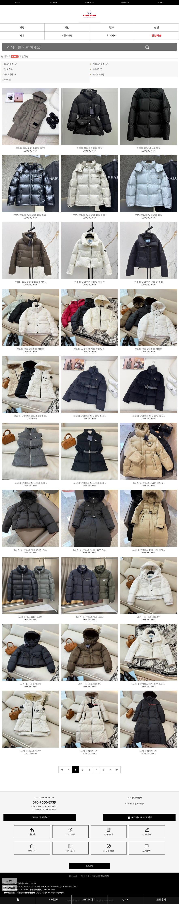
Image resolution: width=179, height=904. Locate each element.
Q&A (125, 899)
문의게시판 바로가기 (139, 817)
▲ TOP (9, 880)
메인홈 (32, 832)
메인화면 (24, 56)
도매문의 (146, 848)
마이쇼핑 (70, 848)
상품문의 (108, 832)
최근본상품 (108, 848)
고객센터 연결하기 (39, 817)
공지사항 (70, 832)
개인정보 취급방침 (100, 876)
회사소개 (73, 876)
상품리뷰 (146, 832)
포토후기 (161, 899)
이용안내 (85, 876)
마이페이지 (89, 899)
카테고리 (54, 899)
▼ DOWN (10, 888)
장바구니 (32, 848)
